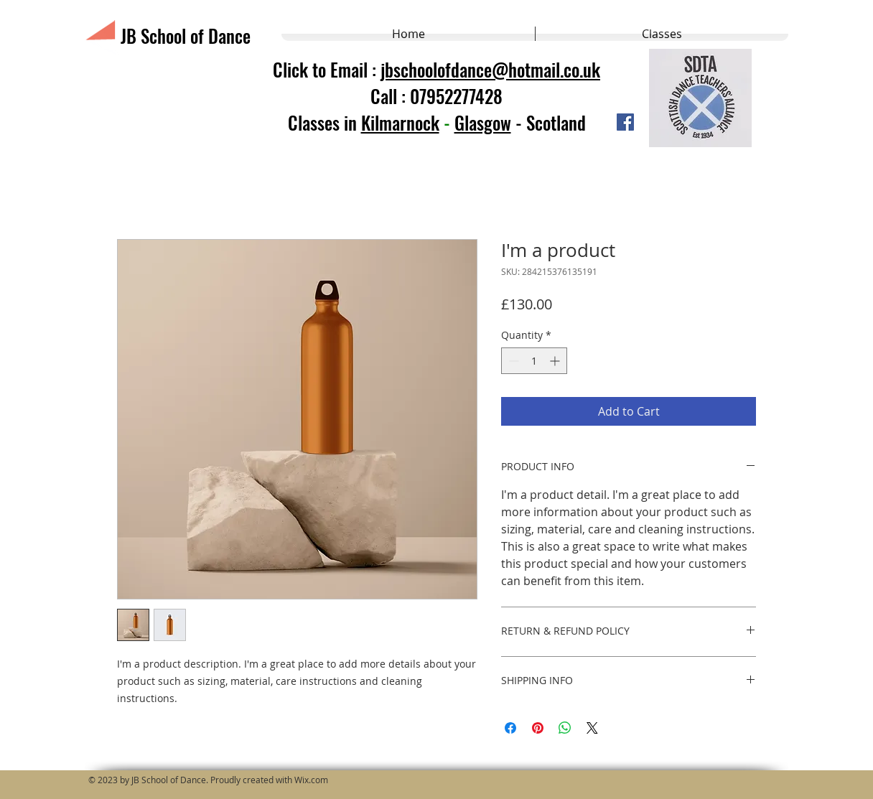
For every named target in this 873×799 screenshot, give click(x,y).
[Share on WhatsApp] (565, 728)
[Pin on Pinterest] (537, 728)
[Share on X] (592, 728)
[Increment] (556, 360)
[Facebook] (625, 122)
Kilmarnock (400, 122)
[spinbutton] (534, 360)
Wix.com (311, 779)
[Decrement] (512, 360)
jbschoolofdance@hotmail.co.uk (490, 69)
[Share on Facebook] (510, 728)
